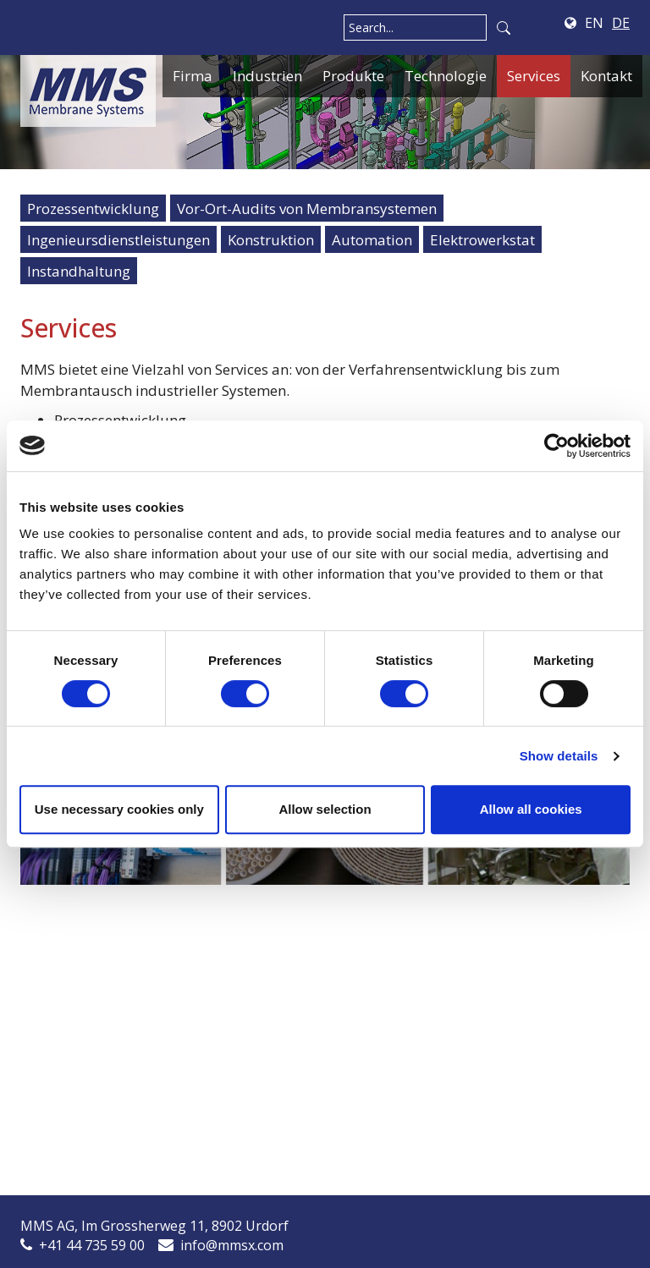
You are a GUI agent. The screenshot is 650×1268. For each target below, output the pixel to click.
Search (504, 27)
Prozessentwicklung (93, 208)
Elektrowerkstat (482, 240)
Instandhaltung (78, 271)
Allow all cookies (531, 809)
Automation (372, 240)
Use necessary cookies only (119, 809)
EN (594, 23)
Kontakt (606, 75)
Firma (192, 75)
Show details (559, 756)
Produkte (353, 75)
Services (533, 75)
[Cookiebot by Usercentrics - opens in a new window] (556, 445)
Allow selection (324, 809)
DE (621, 23)
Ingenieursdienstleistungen (118, 240)
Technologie (446, 75)
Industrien (267, 75)
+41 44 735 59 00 (92, 1245)
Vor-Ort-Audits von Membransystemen (307, 208)
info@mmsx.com (232, 1245)
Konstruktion (271, 240)
